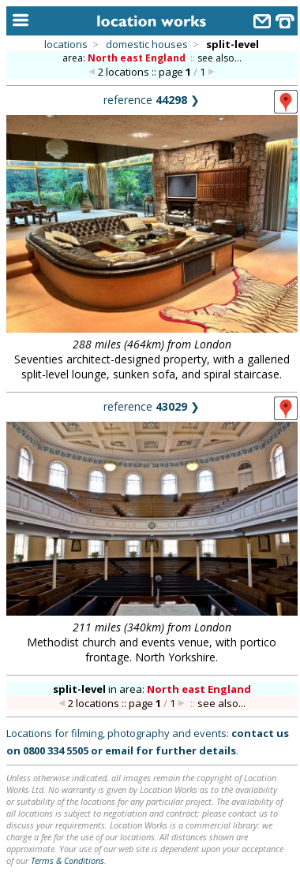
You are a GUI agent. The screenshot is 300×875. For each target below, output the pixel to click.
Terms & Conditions (67, 860)
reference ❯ (151, 99)
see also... (219, 58)
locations (66, 44)
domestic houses (147, 44)
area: (125, 58)
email (119, 750)
